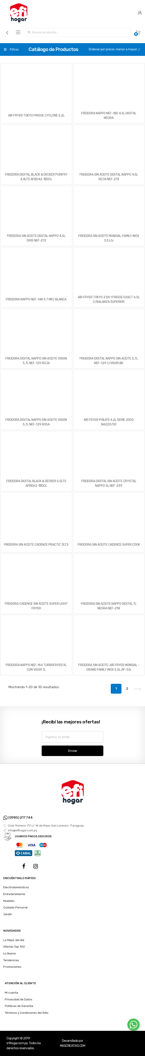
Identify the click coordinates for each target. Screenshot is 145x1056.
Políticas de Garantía (19, 1006)
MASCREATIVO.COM (72, 1046)
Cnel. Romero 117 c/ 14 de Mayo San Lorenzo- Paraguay (43, 825)
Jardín (7, 914)
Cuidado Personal (15, 907)
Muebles (9, 901)
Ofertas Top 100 (14, 946)
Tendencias (11, 960)
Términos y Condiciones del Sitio (26, 1012)
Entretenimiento (14, 894)
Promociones (12, 966)
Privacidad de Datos (18, 999)
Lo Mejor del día (13, 940)
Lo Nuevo (9, 953)
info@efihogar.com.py (20, 830)
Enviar (72, 751)
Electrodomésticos (16, 887)
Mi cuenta (11, 992)
